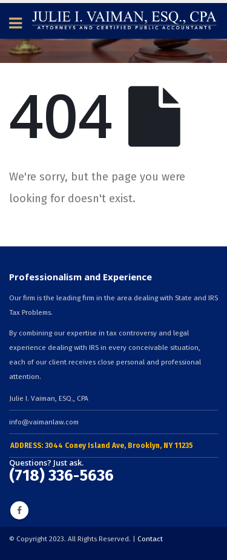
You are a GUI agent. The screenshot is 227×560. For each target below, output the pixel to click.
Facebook (19, 510)
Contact (150, 539)
